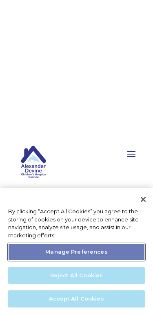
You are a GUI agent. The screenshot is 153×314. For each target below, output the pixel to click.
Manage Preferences (76, 251)
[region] (76, 251)
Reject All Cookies (76, 275)
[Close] (143, 199)
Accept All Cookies (76, 298)
